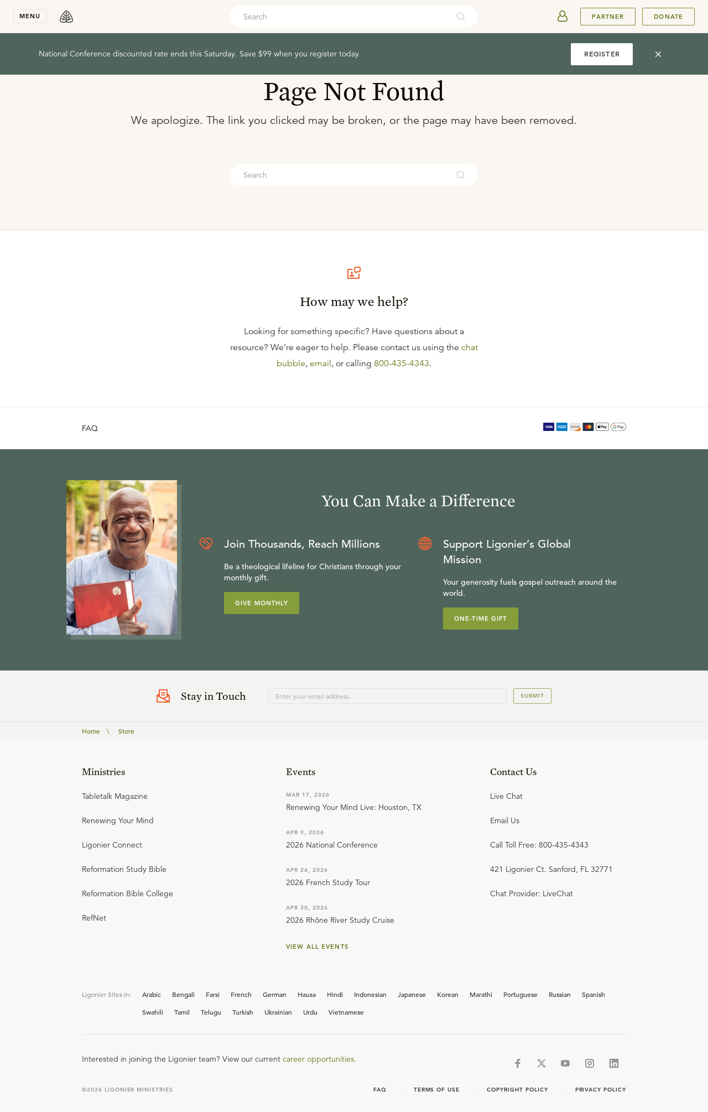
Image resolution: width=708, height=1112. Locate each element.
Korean (448, 994)
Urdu (310, 1011)
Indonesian (370, 994)
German (275, 994)
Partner (608, 16)
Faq (380, 1089)
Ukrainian (278, 1011)
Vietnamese (346, 1011)
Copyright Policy (517, 1089)
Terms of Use (437, 1089)
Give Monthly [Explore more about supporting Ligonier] (261, 603)
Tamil (182, 1011)
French (241, 994)
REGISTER (602, 54)
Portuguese (520, 994)
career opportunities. (319, 1059)
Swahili (152, 1011)
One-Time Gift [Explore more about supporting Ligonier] (480, 618)
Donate (668, 16)
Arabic (151, 994)
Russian (560, 994)
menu (29, 16)
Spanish (593, 994)
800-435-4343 (401, 363)
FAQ (90, 428)
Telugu (211, 1011)
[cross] (658, 54)
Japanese (412, 994)
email (320, 363)
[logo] (66, 17)
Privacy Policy (600, 1089)
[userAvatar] (562, 17)
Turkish (242, 1011)
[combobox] (339, 16)
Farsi (213, 994)
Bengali (183, 994)
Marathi (481, 994)
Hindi (335, 994)
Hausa (307, 994)
